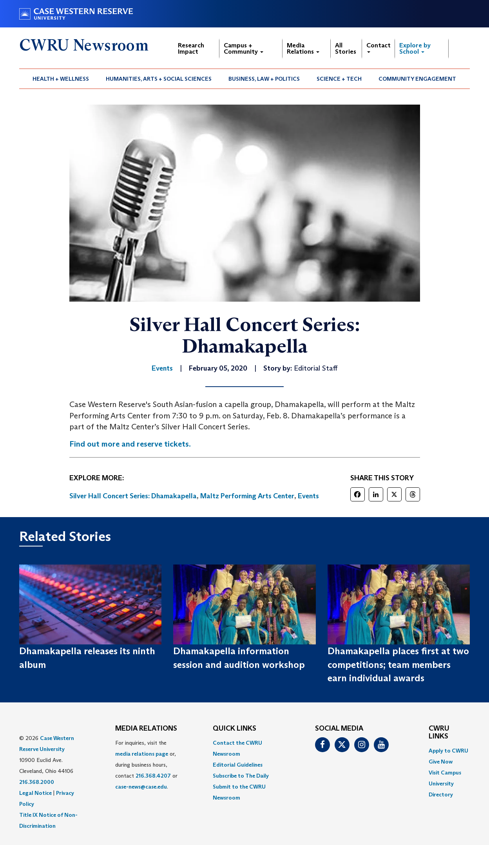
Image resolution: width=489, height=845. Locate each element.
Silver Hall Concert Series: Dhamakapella (133, 496)
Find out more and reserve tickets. (130, 444)
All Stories (345, 48)
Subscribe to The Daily (241, 775)
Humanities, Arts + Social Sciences (159, 78)
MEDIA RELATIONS (146, 729)
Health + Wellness (61, 78)
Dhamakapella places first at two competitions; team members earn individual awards (398, 664)
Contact (378, 47)
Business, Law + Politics (264, 78)
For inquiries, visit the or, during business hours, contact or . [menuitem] (146, 764)
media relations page (141, 753)
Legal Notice (35, 792)
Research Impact (191, 48)
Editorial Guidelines (238, 764)
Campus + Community (243, 48)
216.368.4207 (153, 775)
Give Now (441, 761)
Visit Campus (445, 772)
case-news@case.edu (141, 786)
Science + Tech (339, 78)
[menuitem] (61, 79)
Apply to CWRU (448, 750)
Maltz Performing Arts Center (247, 496)
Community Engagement (417, 78)
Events (308, 496)
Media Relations (303, 48)
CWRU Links (439, 732)
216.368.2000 (36, 781)
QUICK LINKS (234, 729)
